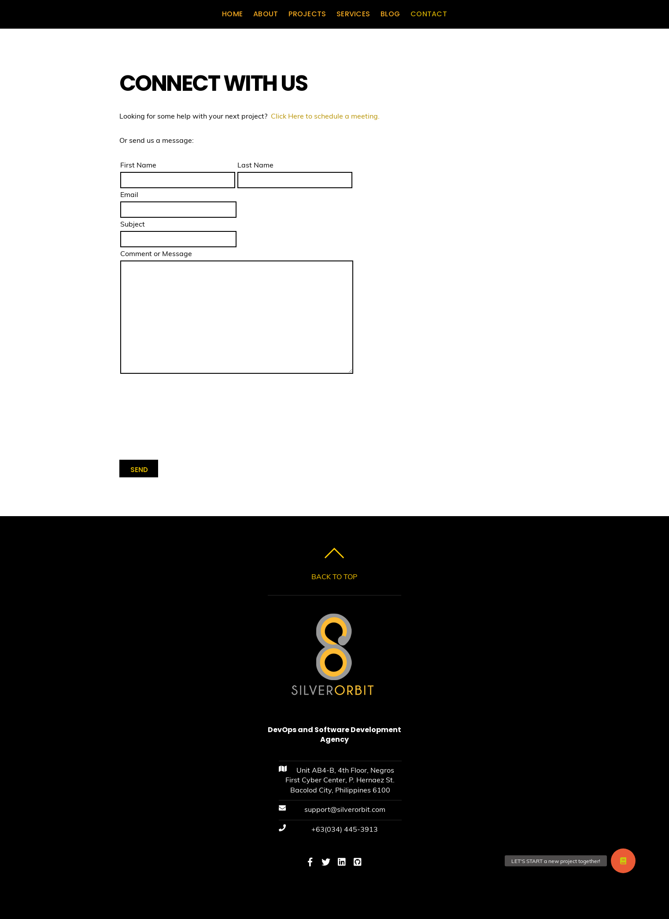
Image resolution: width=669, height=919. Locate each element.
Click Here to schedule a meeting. (325, 116)
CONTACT (428, 14)
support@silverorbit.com (344, 809)
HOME (232, 14)
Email (129, 194)
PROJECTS (307, 14)
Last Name (255, 164)
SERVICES (353, 14)
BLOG (390, 14)
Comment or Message (156, 253)
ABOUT (265, 14)
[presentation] (186, 419)
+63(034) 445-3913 (344, 829)
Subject (132, 224)
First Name (138, 164)
